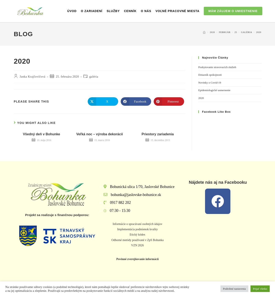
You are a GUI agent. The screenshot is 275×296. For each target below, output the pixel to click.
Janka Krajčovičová (32, 76)
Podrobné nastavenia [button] (234, 288)
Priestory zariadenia (158, 134)
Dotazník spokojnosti (210, 74)
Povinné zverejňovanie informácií (137, 259)
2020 (258, 32)
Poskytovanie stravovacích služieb (217, 67)
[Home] (204, 32)
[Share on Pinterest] (169, 101)
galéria (93, 76)
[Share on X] (103, 101)
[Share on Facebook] (136, 101)
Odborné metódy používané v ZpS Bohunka (137, 240)
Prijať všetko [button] (260, 288)
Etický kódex (137, 234)
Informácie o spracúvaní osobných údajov (137, 224)
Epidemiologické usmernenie (214, 90)
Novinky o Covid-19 (209, 82)
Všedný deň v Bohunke (41, 134)
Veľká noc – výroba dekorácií (99, 134)
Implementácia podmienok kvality (137, 229)
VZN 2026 (137, 245)
